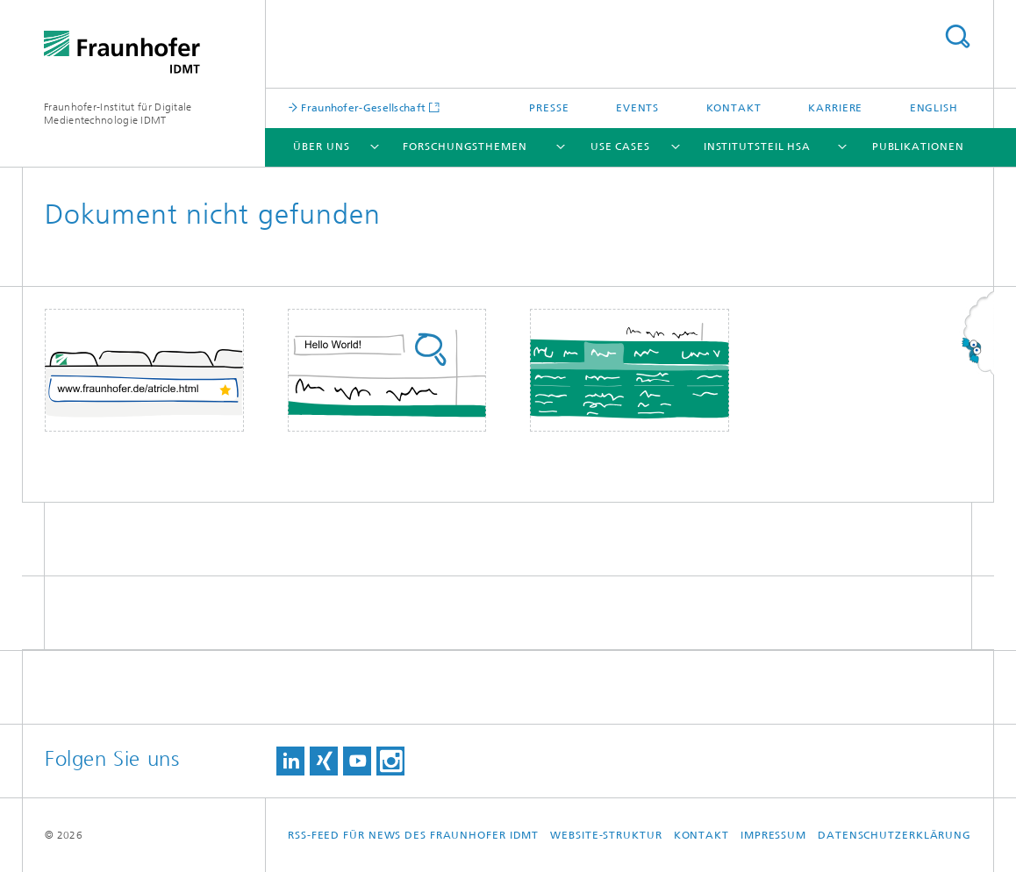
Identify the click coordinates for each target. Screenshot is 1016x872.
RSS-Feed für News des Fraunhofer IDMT (413, 835)
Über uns (321, 146)
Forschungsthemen (464, 146)
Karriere (835, 108)
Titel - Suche (957, 36)
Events (637, 108)
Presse (549, 108)
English (934, 108)
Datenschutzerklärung (894, 835)
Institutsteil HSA (757, 146)
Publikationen (918, 146)
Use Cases (620, 146)
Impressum (773, 835)
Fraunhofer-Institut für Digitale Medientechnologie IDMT (118, 113)
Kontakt (734, 108)
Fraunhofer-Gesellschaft (362, 107)
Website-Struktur (606, 835)
